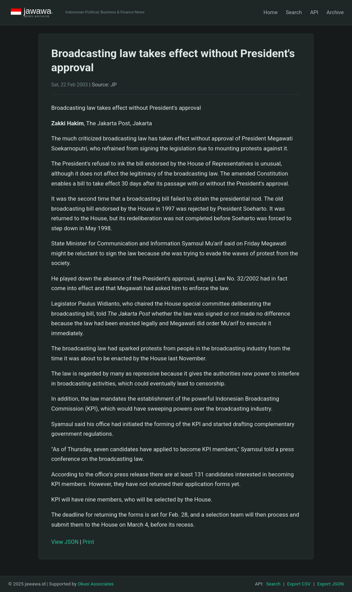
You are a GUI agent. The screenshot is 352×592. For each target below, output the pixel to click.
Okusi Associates (96, 583)
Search (294, 12)
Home (271, 12)
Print (88, 542)
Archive (335, 12)
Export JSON (330, 583)
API (314, 12)
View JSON (64, 542)
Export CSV (298, 583)
